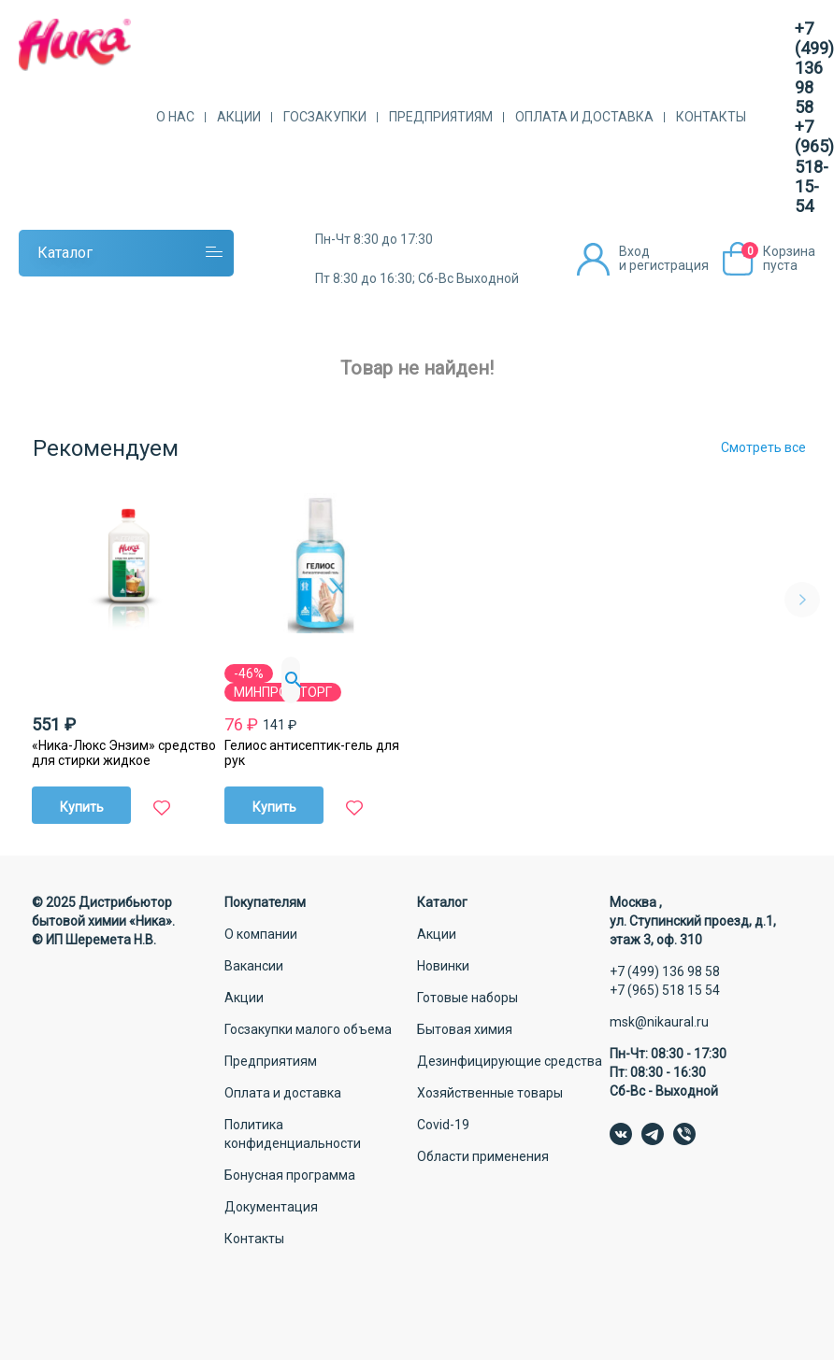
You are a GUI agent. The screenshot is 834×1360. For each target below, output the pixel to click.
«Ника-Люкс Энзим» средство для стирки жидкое (124, 753)
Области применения (483, 1156)
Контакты (711, 116)
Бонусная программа (289, 1175)
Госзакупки (325, 116)
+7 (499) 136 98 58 (814, 68)
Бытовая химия (464, 1029)
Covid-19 (443, 1124)
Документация (271, 1206)
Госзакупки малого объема (308, 1029)
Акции (239, 116)
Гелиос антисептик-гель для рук (311, 753)
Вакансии (253, 965)
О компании (260, 934)
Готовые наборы (467, 997)
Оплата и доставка (584, 116)
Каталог (65, 253)
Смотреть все (763, 447)
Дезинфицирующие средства (509, 1061)
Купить (82, 807)
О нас (175, 116)
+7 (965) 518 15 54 (665, 990)
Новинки (443, 965)
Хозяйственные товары (490, 1092)
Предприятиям (441, 116)
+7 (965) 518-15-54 (814, 166)
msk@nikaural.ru (659, 1021)
